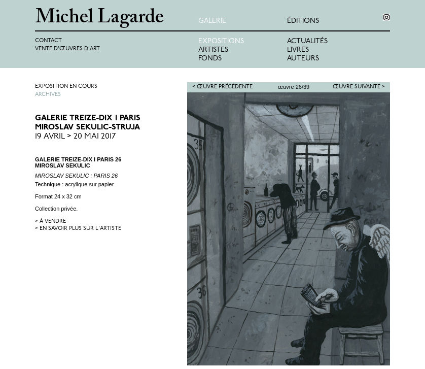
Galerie (212, 21)
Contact (48, 41)
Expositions (221, 41)
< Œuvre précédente (222, 87)
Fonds (210, 58)
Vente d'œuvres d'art (67, 49)
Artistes (213, 50)
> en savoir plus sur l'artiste (78, 228)
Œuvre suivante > (359, 87)
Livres (298, 50)
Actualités (307, 41)
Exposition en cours (66, 86)
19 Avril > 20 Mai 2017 (75, 136)
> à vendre (50, 221)
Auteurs (303, 58)
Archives (48, 94)
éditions (303, 21)
